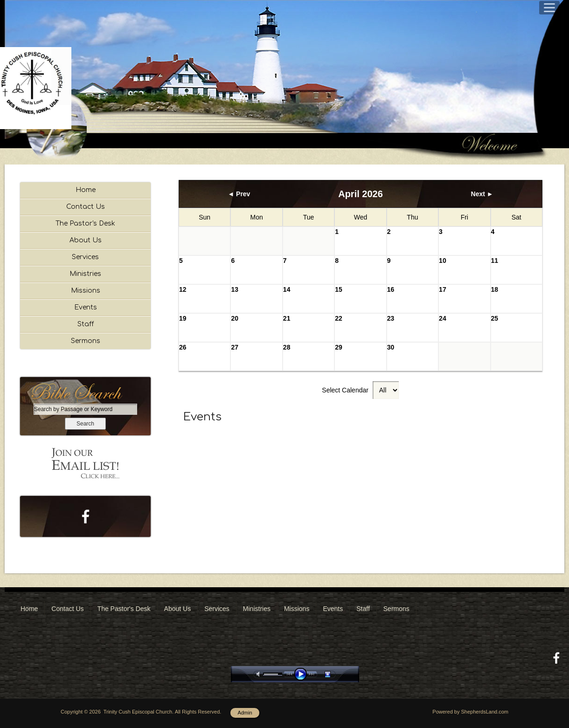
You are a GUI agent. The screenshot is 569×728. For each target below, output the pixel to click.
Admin (244, 712)
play (302, 674)
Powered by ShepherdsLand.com (470, 711)
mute (260, 674)
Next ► (482, 194)
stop (335, 674)
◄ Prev (239, 194)
